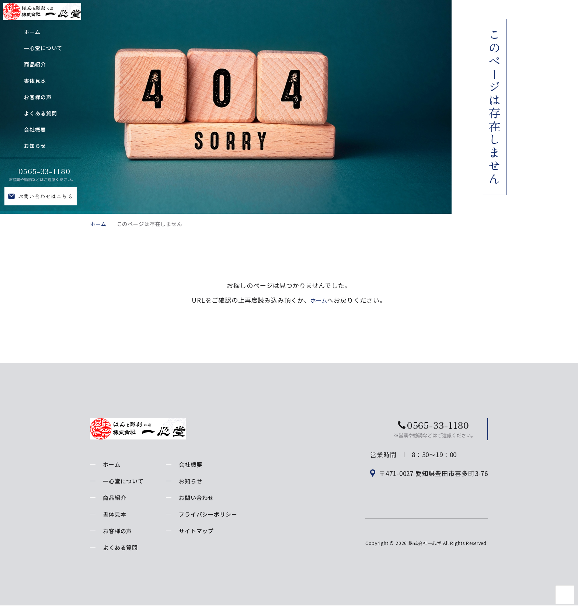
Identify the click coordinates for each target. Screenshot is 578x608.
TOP (565, 595)
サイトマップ (196, 531)
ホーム (98, 223)
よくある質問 (120, 547)
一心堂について (123, 481)
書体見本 (114, 514)
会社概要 (190, 464)
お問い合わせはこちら (45, 196)
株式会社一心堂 (425, 550)
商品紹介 (114, 497)
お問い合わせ (196, 497)
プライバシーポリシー (208, 514)
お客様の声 (117, 531)
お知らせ (190, 481)
